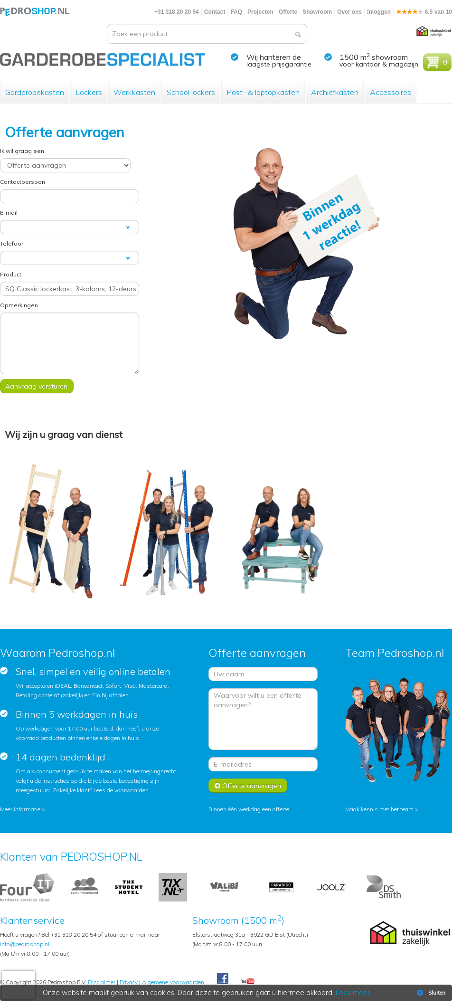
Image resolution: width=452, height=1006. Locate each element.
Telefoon (12, 243)
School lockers (191, 92)
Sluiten (430, 992)
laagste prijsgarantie (278, 64)
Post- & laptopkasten (263, 92)
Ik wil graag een (22, 150)
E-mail (9, 212)
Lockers (88, 92)
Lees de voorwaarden (121, 790)
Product (10, 274)
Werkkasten (134, 92)
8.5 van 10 (424, 12)
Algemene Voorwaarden (173, 982)
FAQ (236, 12)
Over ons (349, 12)
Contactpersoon (22, 181)
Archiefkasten (334, 92)
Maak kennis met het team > (382, 809)
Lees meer (353, 992)
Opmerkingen (19, 305)
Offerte (288, 12)
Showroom (317, 12)
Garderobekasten (34, 92)
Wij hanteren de (273, 57)
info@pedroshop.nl (24, 944)
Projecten (260, 12)
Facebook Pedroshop (222, 979)
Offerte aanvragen (248, 785)
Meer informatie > (23, 809)
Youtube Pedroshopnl (247, 981)
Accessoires (390, 92)
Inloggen (379, 12)
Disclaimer (101, 982)
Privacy (129, 982)
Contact (215, 12)
